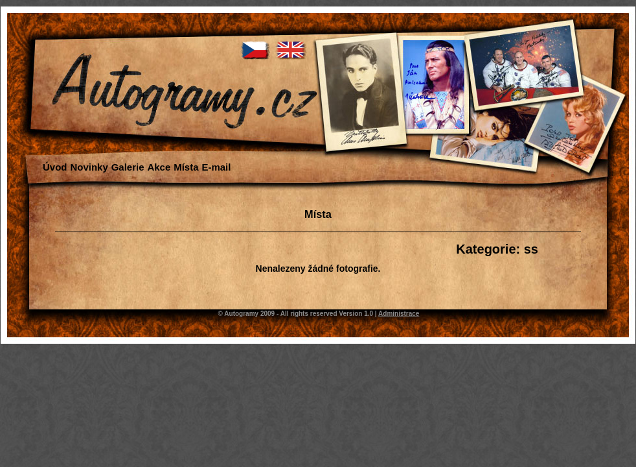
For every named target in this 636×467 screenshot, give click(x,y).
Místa (186, 167)
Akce (158, 167)
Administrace (398, 313)
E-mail (216, 167)
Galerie (127, 167)
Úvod (55, 167)
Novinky (89, 167)
